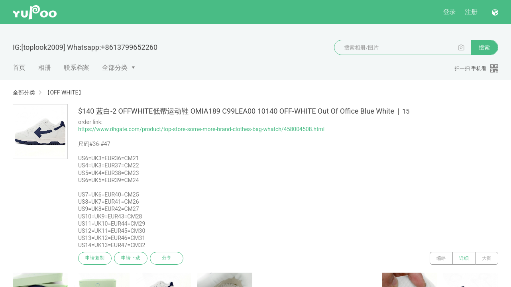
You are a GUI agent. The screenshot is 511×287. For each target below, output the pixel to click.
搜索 (484, 47)
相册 (44, 67)
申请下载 (130, 258)
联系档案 (76, 67)
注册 (471, 12)
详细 (464, 258)
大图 (486, 258)
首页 (19, 67)
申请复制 (94, 258)
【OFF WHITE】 (64, 92)
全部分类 (115, 67)
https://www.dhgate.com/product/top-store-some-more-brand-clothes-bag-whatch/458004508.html (201, 129)
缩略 (441, 258)
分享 (166, 258)
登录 (449, 12)
